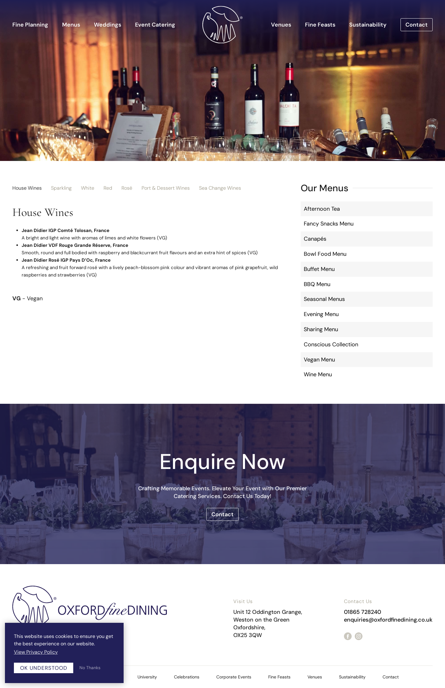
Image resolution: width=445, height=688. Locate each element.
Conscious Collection (331, 344)
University (147, 677)
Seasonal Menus (324, 299)
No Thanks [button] (89, 667)
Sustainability (368, 24)
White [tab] (87, 188)
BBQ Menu (317, 284)
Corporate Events (233, 677)
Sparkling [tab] (61, 188)
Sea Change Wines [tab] (220, 188)
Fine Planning (30, 24)
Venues (281, 24)
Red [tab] (108, 188)
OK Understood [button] (43, 668)
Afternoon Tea (322, 209)
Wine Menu (318, 374)
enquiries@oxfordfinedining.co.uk (388, 619)
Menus (71, 24)
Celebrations (186, 677)
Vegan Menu (319, 359)
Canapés (315, 239)
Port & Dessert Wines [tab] (166, 188)
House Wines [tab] (27, 188)
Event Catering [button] (155, 24)
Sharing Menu (321, 329)
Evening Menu (321, 314)
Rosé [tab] (126, 188)
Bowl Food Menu (325, 254)
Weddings (107, 24)
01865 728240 (362, 612)
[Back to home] (222, 24)
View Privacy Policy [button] (36, 652)
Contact (416, 24)
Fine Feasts (320, 24)
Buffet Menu (319, 269)
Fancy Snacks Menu (329, 223)
